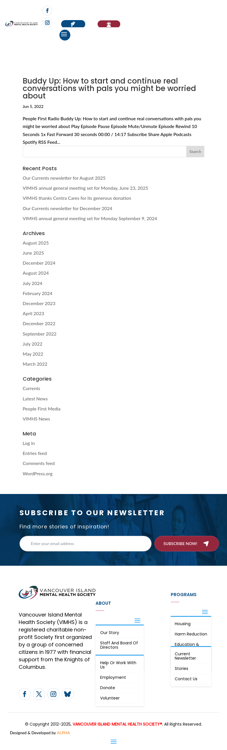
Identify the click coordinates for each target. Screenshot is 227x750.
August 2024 (36, 273)
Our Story (109, 632)
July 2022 (32, 343)
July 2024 (32, 283)
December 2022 (39, 323)
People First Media (42, 408)
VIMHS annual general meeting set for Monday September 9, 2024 (90, 218)
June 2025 (33, 252)
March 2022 (35, 364)
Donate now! (73, 24)
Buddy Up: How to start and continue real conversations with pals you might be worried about (109, 88)
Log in (29, 443)
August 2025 (36, 242)
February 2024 (38, 293)
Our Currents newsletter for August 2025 (64, 178)
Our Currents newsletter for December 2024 (67, 208)
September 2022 (40, 333)
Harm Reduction (191, 634)
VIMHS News (36, 418)
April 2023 (33, 313)
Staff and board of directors (119, 645)
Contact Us (186, 679)
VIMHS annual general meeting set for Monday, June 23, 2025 (85, 188)
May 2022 (33, 353)
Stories (181, 668)
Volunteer (110, 698)
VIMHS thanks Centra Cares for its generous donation (77, 198)
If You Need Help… (109, 24)
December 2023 (39, 303)
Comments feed (39, 463)
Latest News (35, 398)
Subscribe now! (180, 543)
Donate (107, 688)
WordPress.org (38, 473)
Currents (31, 388)
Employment (113, 677)
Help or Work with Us (118, 665)
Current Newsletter (185, 656)
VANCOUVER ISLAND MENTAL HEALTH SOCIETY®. (118, 724)
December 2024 (39, 262)
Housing (183, 624)
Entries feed (35, 453)
